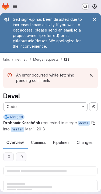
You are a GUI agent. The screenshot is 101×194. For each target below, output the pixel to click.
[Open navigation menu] (15, 6)
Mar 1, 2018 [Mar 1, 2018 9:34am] (35, 129)
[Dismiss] (91, 75)
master (17, 129)
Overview (15, 142)
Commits (38, 142)
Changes (85, 142)
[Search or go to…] (85, 6)
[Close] (94, 19)
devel (84, 123)
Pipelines (61, 142)
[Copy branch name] (93, 123)
